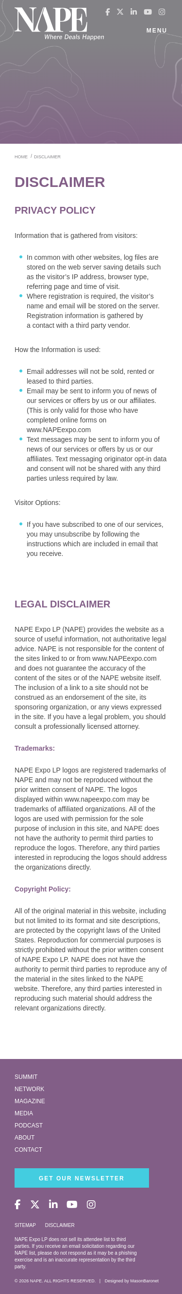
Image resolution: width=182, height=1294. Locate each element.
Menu (157, 30)
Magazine (30, 1101)
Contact (28, 1149)
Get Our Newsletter (82, 1178)
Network (29, 1089)
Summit (26, 1077)
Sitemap (25, 1225)
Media (24, 1113)
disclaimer (47, 156)
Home (21, 156)
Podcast (29, 1125)
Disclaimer (60, 1225)
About (24, 1137)
